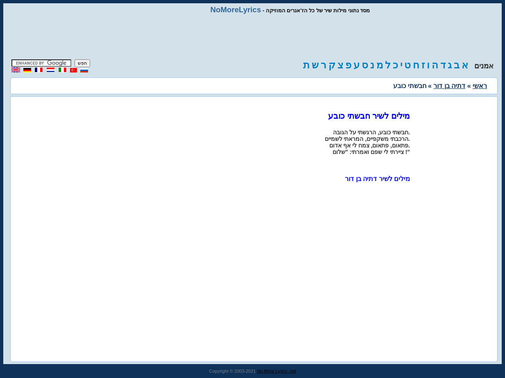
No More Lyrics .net (276, 371)
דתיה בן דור (449, 85)
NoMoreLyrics (236, 9)
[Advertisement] (253, 36)
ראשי (480, 85)
